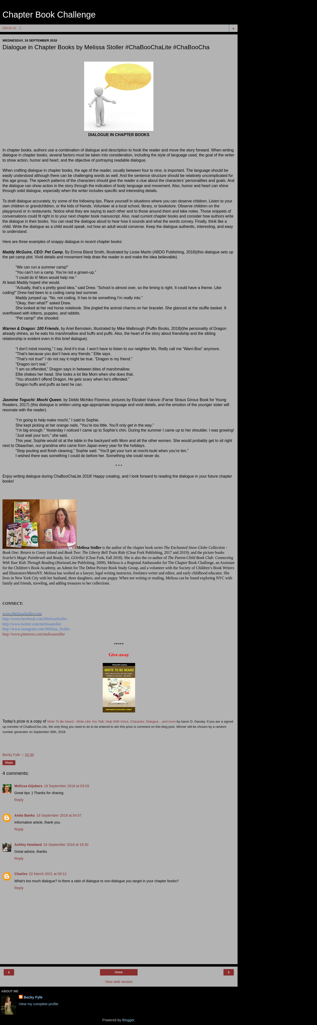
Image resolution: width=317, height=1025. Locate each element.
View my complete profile (38, 1004)
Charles (20, 874)
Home (119, 972)
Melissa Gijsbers (28, 786)
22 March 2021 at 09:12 (48, 874)
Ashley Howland (28, 845)
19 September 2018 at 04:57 (58, 815)
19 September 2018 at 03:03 (66, 786)
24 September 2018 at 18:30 (65, 845)
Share (9, 762)
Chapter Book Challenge (49, 14)
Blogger (128, 1020)
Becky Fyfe (33, 997)
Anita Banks (24, 815)
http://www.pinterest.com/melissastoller (33, 634)
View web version (119, 982)
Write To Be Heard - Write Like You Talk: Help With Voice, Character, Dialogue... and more (111, 721)
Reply (19, 800)
